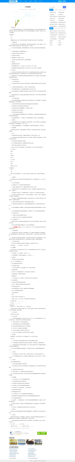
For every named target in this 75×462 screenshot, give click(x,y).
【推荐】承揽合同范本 (13, 451)
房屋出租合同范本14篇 (32, 454)
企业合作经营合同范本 (33, 458)
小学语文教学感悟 (61, 38)
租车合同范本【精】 (31, 456)
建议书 (51, 42)
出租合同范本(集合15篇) (32, 450)
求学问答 (40, 1)
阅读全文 (30, 9)
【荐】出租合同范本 (53, 26)
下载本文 (34, 9)
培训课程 (35, 1)
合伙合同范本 (60, 14)
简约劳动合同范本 (12, 456)
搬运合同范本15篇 (53, 12)
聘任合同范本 (52, 20)
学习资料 (30, 1)
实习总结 (59, 42)
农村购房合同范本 (31, 453)
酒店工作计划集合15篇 (53, 16)
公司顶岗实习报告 (61, 12)
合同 (15, 3)
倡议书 (51, 44)
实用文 (26, 1)
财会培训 (51, 40)
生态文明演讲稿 (61, 20)
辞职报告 (59, 44)
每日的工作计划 (52, 18)
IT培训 (59, 40)
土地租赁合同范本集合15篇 (14, 453)
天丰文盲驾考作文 (53, 36)
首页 (20, 1)
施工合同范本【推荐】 (53, 24)
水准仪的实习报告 (61, 18)
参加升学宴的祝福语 (53, 38)
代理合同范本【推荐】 (13, 450)
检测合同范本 (14, 458)
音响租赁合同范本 (12, 454)
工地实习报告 (52, 14)
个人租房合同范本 (31, 451)
